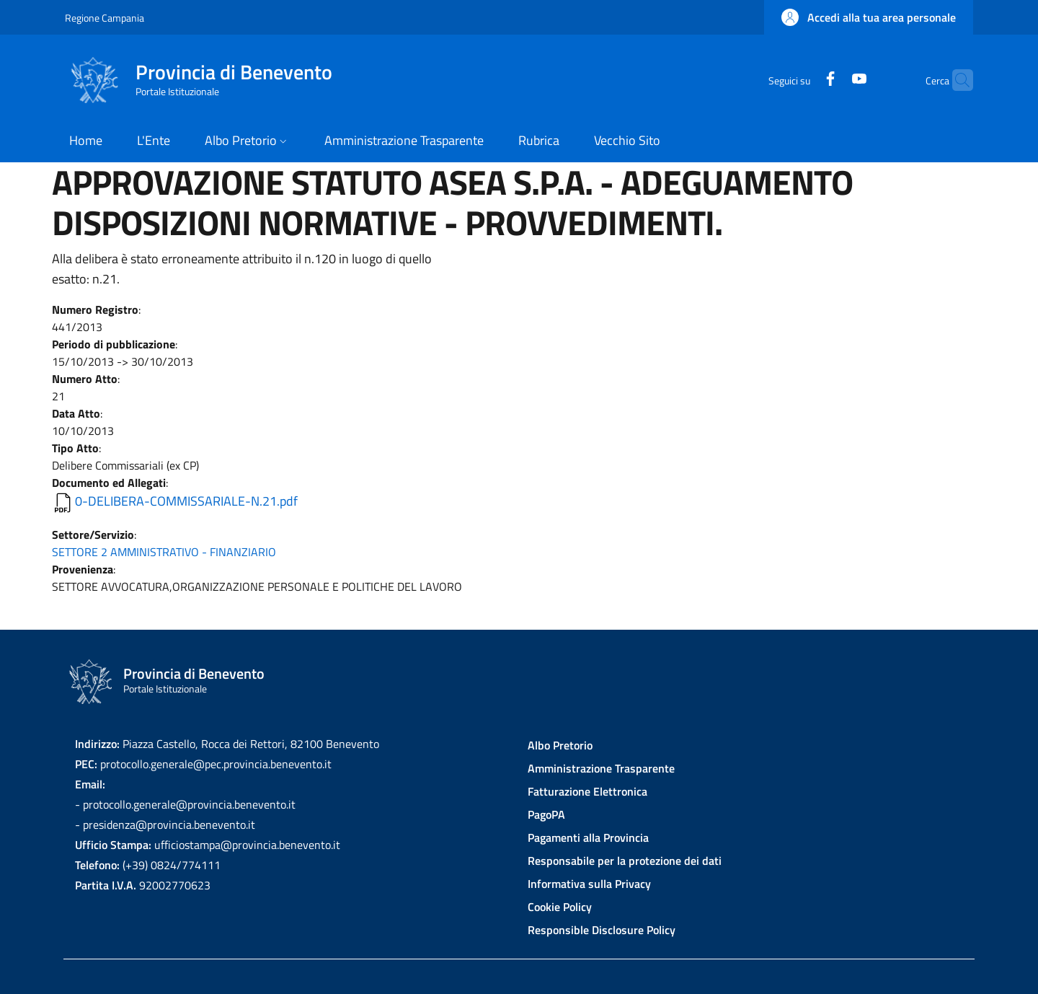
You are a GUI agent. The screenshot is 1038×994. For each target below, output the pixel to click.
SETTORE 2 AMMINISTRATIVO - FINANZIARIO (164, 551)
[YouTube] (831, 79)
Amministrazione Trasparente (601, 768)
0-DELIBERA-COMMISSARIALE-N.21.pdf (186, 501)
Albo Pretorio (560, 745)
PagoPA (546, 814)
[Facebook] (802, 79)
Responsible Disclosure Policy (601, 929)
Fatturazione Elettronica (587, 791)
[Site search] (956, 80)
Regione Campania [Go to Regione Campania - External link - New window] (104, 17)
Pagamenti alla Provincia (588, 837)
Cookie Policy (560, 906)
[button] (868, 17)
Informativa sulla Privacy (589, 883)
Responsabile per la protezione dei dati (625, 860)
